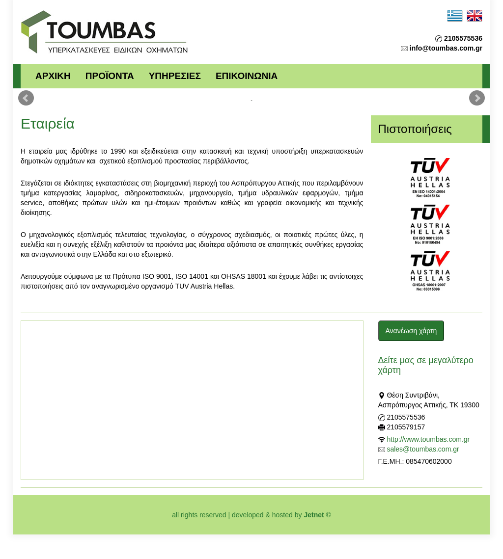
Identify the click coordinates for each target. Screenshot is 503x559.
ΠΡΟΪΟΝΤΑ (109, 76)
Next (477, 98)
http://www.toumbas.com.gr (428, 439)
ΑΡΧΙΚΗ (53, 76)
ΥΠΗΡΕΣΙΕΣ (175, 76)
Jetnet (314, 515)
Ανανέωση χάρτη (411, 331)
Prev (26, 98)
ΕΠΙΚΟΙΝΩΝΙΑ (247, 76)
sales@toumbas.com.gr (423, 449)
